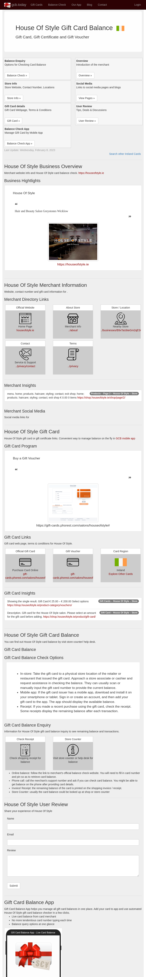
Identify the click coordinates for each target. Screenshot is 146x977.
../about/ (73, 330)
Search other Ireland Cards (125, 153)
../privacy (73, 366)
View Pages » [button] (87, 98)
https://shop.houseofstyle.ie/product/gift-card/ (69, 616)
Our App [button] (76, 4)
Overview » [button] (85, 75)
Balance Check (57, 4)
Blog (89, 4)
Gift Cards (37, 4)
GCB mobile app (125, 438)
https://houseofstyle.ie (91, 172)
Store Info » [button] (14, 98)
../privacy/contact (25, 366)
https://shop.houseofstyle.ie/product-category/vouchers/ (39, 605)
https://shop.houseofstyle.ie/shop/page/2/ (101, 397)
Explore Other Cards (121, 573)
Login (137, 4)
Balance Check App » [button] (19, 143)
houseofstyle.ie (25, 330)
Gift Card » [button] (13, 120)
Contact (102, 4)
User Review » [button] (87, 120)
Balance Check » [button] (17, 75)
